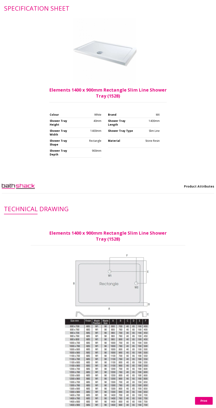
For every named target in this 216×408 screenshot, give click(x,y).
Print (204, 400)
